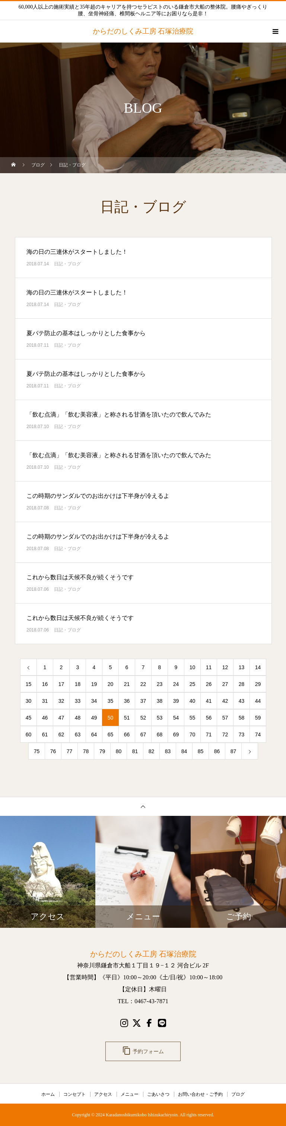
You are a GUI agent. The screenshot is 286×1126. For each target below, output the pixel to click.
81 (135, 751)
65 (111, 734)
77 (70, 751)
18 (78, 684)
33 (78, 701)
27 (225, 684)
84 (184, 751)
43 (242, 701)
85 (201, 751)
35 (111, 701)
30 (29, 701)
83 (168, 751)
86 (217, 751)
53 (160, 718)
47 (61, 718)
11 (209, 667)
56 (209, 718)
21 (127, 684)
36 (127, 701)
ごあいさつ (158, 1094)
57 (225, 718)
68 (160, 734)
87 (233, 751)
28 (242, 684)
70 (193, 734)
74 (258, 734)
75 (37, 751)
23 (160, 684)
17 (61, 684)
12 (225, 667)
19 (94, 684)
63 (78, 734)
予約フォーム (143, 1050)
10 (193, 667)
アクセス (103, 1094)
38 (160, 701)
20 (111, 684)
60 (29, 734)
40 (193, 701)
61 (45, 734)
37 (143, 701)
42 (225, 701)
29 (258, 684)
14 (258, 667)
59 (258, 718)
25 (193, 684)
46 (45, 718)
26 (209, 684)
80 (119, 751)
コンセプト (74, 1094)
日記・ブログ (67, 263)
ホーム (48, 1094)
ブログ (238, 1094)
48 (78, 718)
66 (127, 734)
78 (86, 751)
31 (45, 701)
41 (209, 701)
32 (61, 701)
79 (102, 751)
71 (209, 734)
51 (127, 718)
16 (45, 684)
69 (176, 734)
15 (29, 684)
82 (152, 751)
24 (176, 684)
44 (258, 701)
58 (242, 718)
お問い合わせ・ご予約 (200, 1094)
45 (29, 718)
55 (193, 718)
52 (143, 718)
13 (242, 667)
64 (94, 734)
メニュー (130, 1094)
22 (143, 684)
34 (94, 701)
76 (53, 751)
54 (176, 718)
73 (242, 734)
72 (225, 734)
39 (176, 701)
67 (143, 734)
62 (61, 734)
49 (94, 718)
